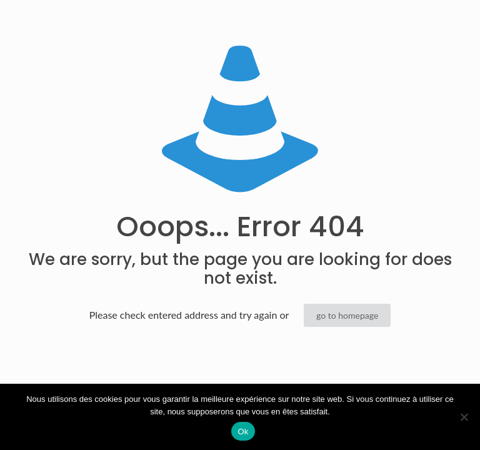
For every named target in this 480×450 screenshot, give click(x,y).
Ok (243, 431)
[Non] (464, 417)
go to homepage (347, 315)
